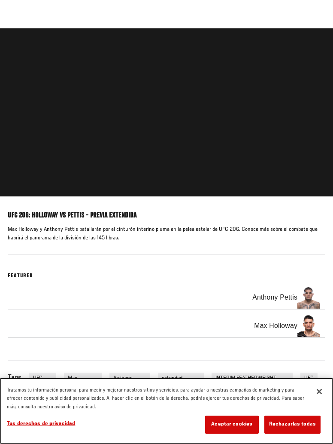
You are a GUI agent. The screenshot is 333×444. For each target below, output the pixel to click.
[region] (166, 411)
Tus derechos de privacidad (41, 424)
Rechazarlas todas (292, 424)
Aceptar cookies (231, 424)
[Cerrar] (319, 391)
